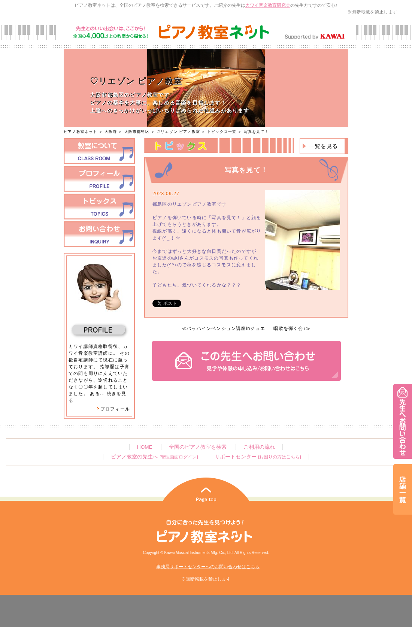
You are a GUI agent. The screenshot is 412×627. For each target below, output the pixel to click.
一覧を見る (323, 146)
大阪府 (110, 132)
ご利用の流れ (259, 447)
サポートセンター (258, 457)
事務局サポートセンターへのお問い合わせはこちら (208, 566)
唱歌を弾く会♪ (289, 328)
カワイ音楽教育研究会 (267, 5)
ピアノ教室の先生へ (154, 457)
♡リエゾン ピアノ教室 (178, 132)
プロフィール (113, 409)
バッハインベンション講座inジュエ (226, 328)
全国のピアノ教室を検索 (198, 447)
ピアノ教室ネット (80, 132)
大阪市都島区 (136, 132)
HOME (144, 447)
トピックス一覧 (221, 132)
